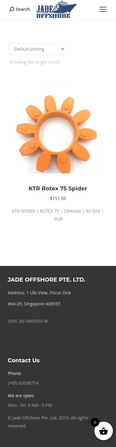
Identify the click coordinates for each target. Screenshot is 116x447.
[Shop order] (39, 49)
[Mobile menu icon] (103, 9)
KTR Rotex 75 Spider (57, 188)
